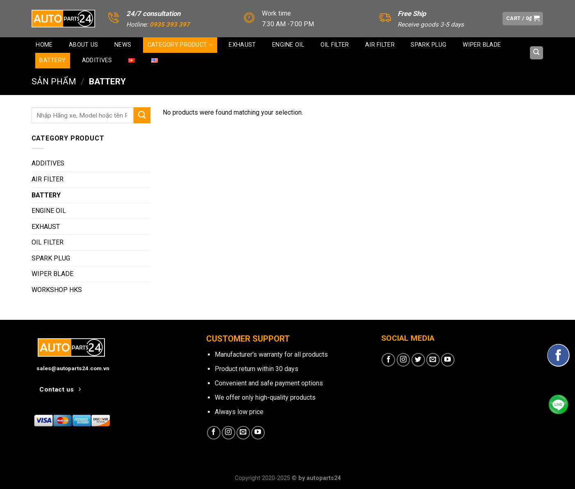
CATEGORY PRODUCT (180, 45)
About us (83, 44)
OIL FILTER (334, 44)
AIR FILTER (380, 44)
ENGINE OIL (288, 44)
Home (44, 44)
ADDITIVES (97, 60)
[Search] (536, 52)
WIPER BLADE (482, 44)
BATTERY (52, 60)
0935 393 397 (170, 24)
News (122, 44)
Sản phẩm (54, 81)
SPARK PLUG (428, 44)
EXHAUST (242, 44)
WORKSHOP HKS (57, 290)
